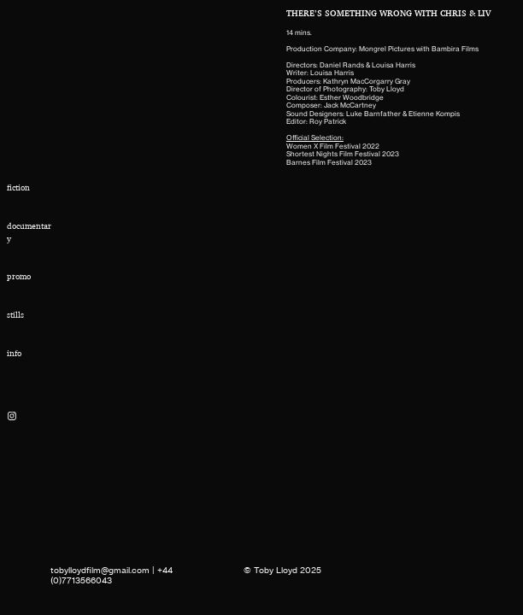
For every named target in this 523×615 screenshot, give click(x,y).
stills (15, 314)
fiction (18, 187)
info (14, 353)
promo (19, 276)
